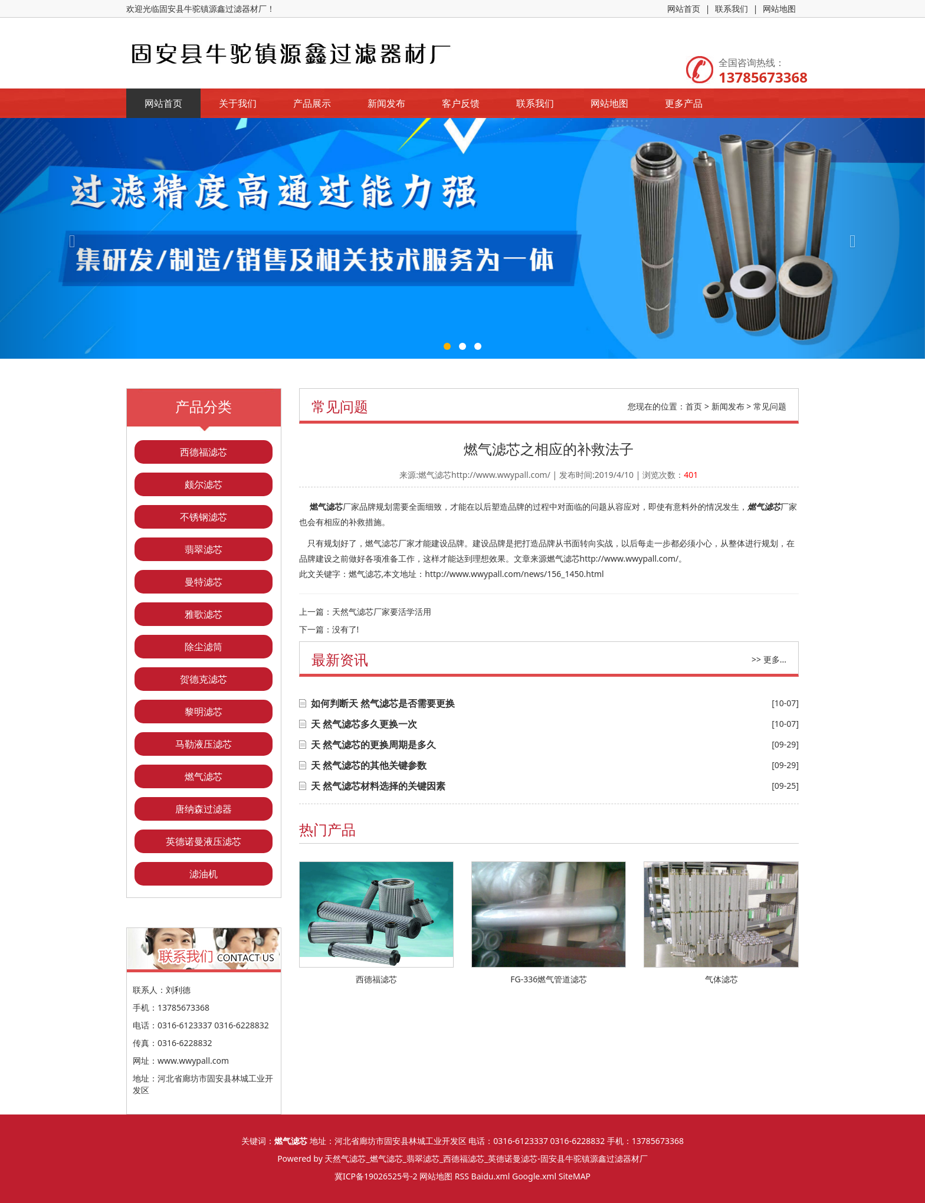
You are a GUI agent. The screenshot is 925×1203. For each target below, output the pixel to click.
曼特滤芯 (203, 581)
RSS (462, 1176)
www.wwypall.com (193, 1060)
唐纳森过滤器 (203, 808)
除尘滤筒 (203, 646)
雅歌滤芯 (203, 614)
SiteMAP (575, 1176)
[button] (69, 238)
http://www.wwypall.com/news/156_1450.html (514, 573)
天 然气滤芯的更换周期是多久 (373, 744)
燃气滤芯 (203, 776)
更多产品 (684, 103)
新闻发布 (386, 103)
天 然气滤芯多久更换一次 (364, 723)
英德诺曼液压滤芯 (203, 841)
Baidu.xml (490, 1176)
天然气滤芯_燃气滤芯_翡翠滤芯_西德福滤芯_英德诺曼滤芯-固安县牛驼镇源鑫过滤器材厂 (485, 1158)
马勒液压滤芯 (203, 743)
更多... (774, 659)
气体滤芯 (721, 979)
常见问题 (769, 406)
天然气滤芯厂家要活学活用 (381, 611)
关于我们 (238, 103)
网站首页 (683, 8)
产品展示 (312, 103)
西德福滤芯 (203, 451)
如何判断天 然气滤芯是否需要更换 (383, 703)
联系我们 (731, 8)
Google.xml (534, 1176)
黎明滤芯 (203, 711)
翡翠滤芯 (203, 549)
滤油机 (203, 873)
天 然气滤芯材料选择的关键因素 (378, 785)
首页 (693, 406)
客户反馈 (461, 103)
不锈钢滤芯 (203, 516)
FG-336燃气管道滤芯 (548, 979)
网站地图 (779, 8)
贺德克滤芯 (203, 679)
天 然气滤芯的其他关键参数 (369, 765)
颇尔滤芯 (203, 484)
